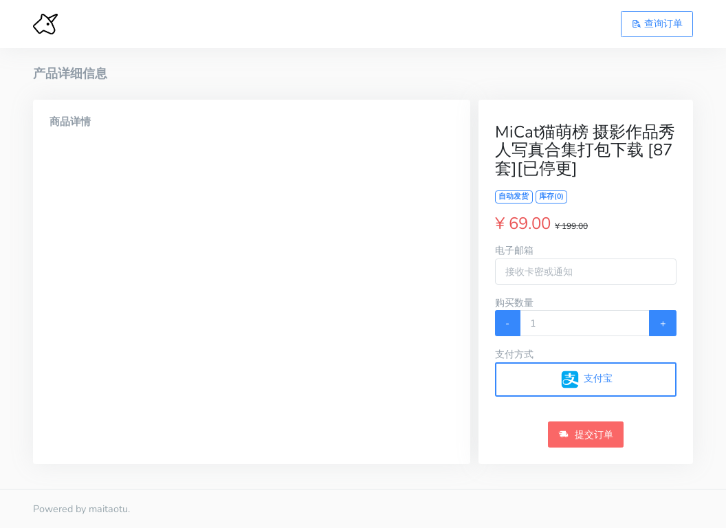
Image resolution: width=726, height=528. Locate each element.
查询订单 (657, 23)
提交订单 (585, 434)
